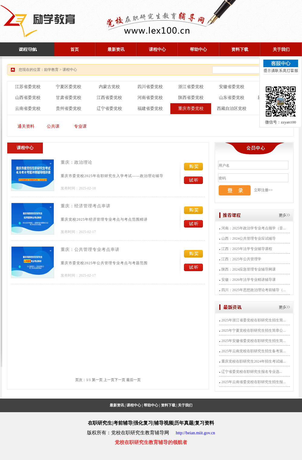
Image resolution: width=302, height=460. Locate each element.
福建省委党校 (150, 108)
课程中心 (157, 49)
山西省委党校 (27, 97)
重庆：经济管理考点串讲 (86, 206)
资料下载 (239, 49)
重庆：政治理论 (76, 162)
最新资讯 (116, 49)
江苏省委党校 (27, 86)
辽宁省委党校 (109, 108)
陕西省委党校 (191, 97)
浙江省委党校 (191, 86)
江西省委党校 (109, 97)
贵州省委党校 (68, 108)
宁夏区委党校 (68, 86)
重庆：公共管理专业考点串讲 (90, 249)
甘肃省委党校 (68, 97)
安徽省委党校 (231, 86)
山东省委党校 (231, 97)
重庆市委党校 (191, 108)
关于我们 (281, 49)
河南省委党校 (150, 97)
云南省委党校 (27, 108)
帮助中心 (198, 49)
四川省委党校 (150, 86)
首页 (74, 49)
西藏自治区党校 (231, 108)
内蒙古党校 (109, 86)
